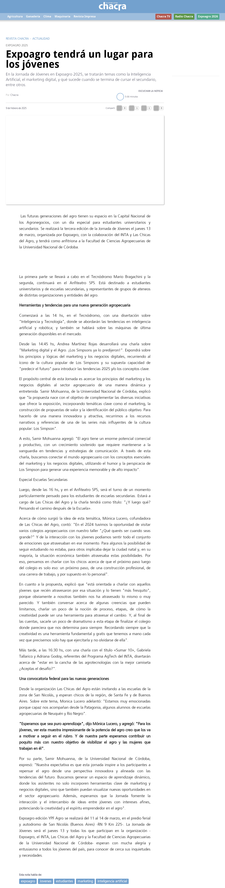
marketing (85, 881)
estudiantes (64, 881)
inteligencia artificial (112, 881)
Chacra (14, 95)
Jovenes (45, 881)
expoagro (28, 881)
